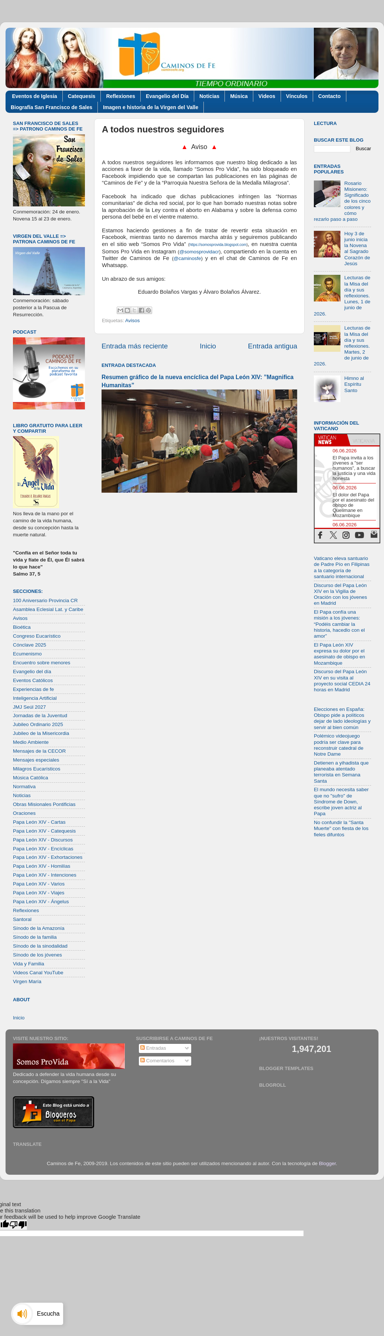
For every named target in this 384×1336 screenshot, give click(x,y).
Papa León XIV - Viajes (38, 892)
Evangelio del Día (167, 96)
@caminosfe (187, 258)
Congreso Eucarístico (37, 636)
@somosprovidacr (199, 251)
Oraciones (24, 813)
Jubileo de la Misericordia (41, 733)
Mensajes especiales (36, 760)
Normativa (24, 786)
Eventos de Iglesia (34, 96)
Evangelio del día (32, 671)
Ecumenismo (27, 654)
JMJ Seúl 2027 (29, 707)
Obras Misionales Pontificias (44, 804)
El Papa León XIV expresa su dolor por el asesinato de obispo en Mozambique (339, 654)
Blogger (327, 1163)
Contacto (329, 96)
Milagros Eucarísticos (36, 769)
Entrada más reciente (135, 346)
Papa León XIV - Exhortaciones (47, 857)
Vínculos (297, 96)
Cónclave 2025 (29, 645)
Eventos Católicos (33, 680)
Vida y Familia (28, 963)
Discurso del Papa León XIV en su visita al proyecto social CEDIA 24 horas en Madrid (342, 680)
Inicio (208, 346)
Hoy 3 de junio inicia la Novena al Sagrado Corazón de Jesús (357, 248)
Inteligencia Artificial (35, 698)
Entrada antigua (272, 346)
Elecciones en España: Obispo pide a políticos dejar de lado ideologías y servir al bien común (342, 718)
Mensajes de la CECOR (39, 751)
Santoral (22, 919)
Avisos (132, 320)
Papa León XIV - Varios (39, 884)
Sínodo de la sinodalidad (40, 946)
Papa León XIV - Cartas (39, 822)
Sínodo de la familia (35, 937)
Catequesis (82, 96)
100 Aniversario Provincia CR (45, 600)
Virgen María (27, 981)
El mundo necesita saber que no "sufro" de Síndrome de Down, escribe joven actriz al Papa (341, 801)
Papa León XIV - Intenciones (44, 875)
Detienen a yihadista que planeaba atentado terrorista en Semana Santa (341, 772)
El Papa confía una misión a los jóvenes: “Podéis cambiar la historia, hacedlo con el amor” (339, 624)
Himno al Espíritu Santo (354, 384)
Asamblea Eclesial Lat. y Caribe (48, 609)
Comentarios (157, 1060)
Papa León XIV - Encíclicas (43, 848)
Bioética (22, 627)
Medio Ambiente (31, 742)
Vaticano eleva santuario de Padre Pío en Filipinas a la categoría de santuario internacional (342, 567)
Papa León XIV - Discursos (43, 840)
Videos (266, 96)
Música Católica (30, 777)
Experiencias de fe (33, 689)
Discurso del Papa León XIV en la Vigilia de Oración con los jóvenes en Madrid (340, 594)
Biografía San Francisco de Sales (51, 107)
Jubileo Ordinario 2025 (38, 724)
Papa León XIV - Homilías (41, 866)
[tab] (331, 439)
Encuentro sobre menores (41, 662)
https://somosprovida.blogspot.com (218, 245)
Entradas (153, 1048)
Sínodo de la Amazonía (39, 928)
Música (238, 96)
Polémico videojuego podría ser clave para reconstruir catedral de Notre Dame (338, 745)
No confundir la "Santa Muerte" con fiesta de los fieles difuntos (341, 828)
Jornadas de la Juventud (40, 715)
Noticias (209, 96)
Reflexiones (120, 96)
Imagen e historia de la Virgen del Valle (150, 107)
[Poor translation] (18, 1225)
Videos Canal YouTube (38, 972)
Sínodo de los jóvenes (37, 955)
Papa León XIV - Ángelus (41, 901)
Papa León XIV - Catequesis (44, 831)
